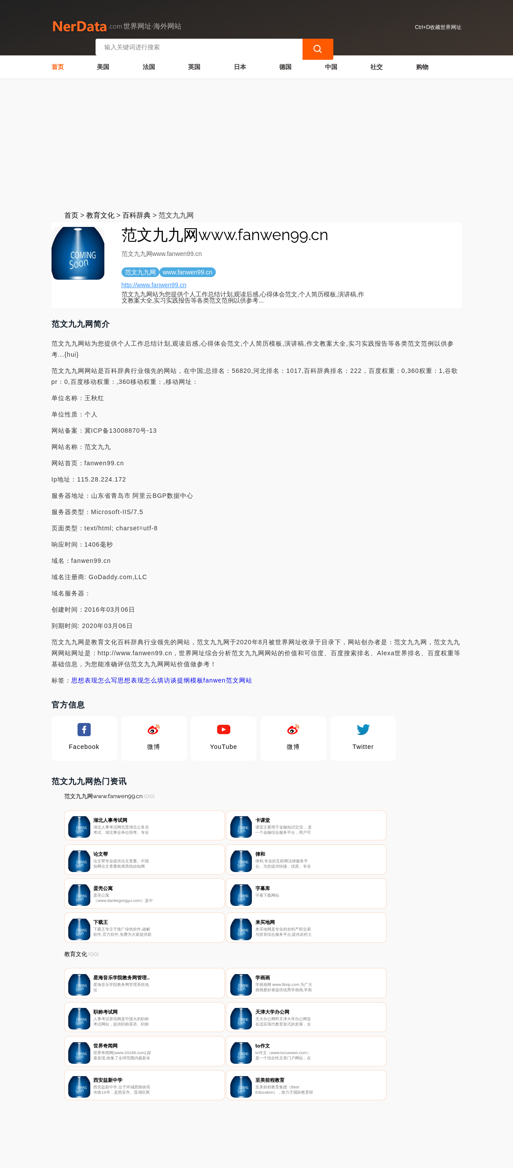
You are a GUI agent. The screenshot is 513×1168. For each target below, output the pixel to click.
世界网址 (218, 1156)
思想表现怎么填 (141, 677)
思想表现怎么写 (94, 677)
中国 (331, 64)
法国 (149, 64)
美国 (103, 64)
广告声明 (255, 1122)
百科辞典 (136, 212)
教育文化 (100, 212)
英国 (194, 64)
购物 (422, 64)
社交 (376, 64)
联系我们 (167, 1122)
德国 (285, 64)
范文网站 (239, 677)
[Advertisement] (256, 141)
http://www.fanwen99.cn (154, 282)
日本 (240, 64)
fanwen (214, 677)
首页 (58, 64)
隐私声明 (211, 1122)
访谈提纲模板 (183, 677)
